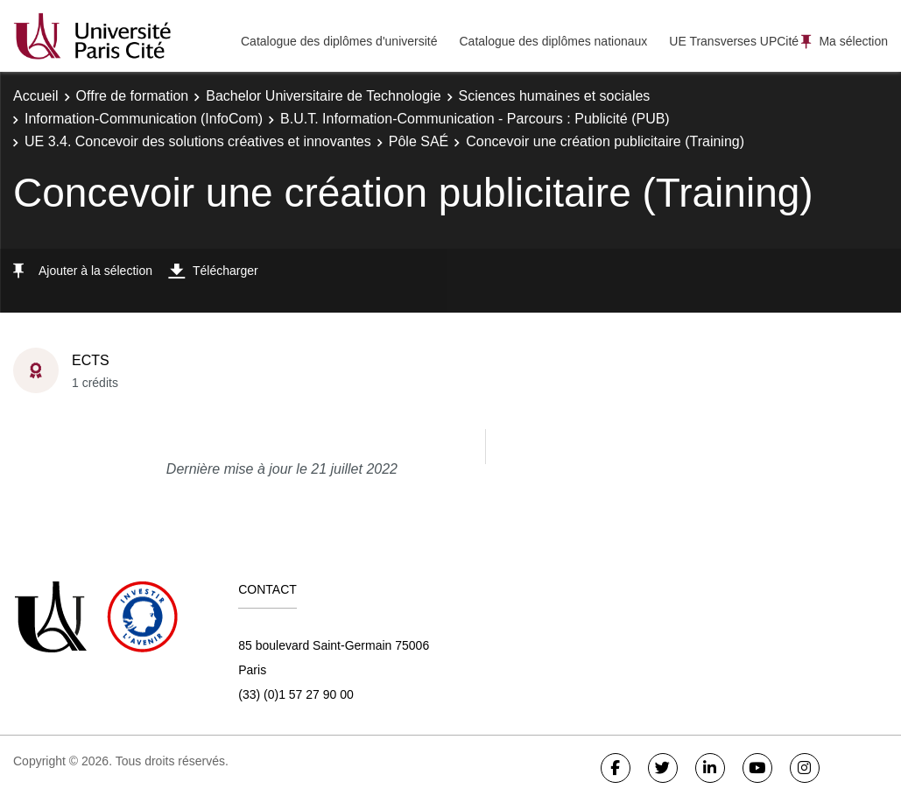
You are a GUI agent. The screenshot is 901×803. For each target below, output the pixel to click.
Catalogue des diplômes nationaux (553, 41)
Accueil (36, 95)
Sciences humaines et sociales (555, 95)
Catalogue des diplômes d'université (339, 41)
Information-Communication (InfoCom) (144, 118)
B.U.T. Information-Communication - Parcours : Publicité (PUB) (475, 118)
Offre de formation (132, 95)
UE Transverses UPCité (734, 41)
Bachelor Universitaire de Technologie (323, 95)
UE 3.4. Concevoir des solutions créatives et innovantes (198, 141)
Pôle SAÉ (418, 141)
